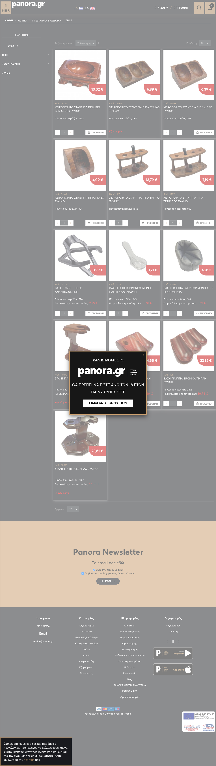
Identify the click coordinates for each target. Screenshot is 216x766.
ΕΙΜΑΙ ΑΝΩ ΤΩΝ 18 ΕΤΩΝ (108, 403)
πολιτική (29, 759)
